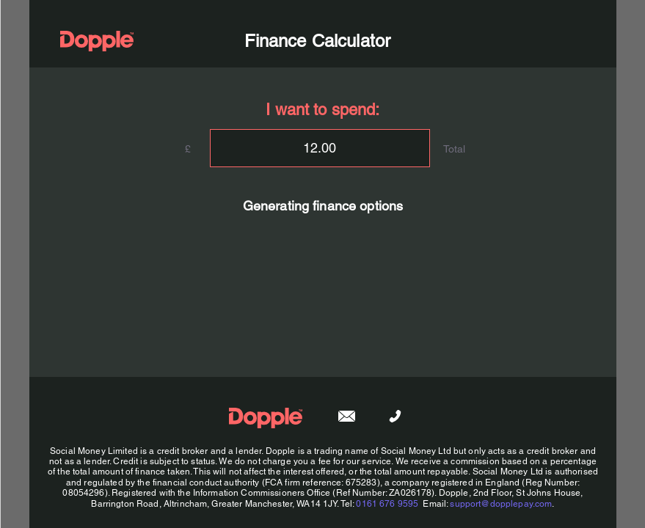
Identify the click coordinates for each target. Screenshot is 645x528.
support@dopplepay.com (501, 504)
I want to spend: (322, 109)
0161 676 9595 (387, 504)
